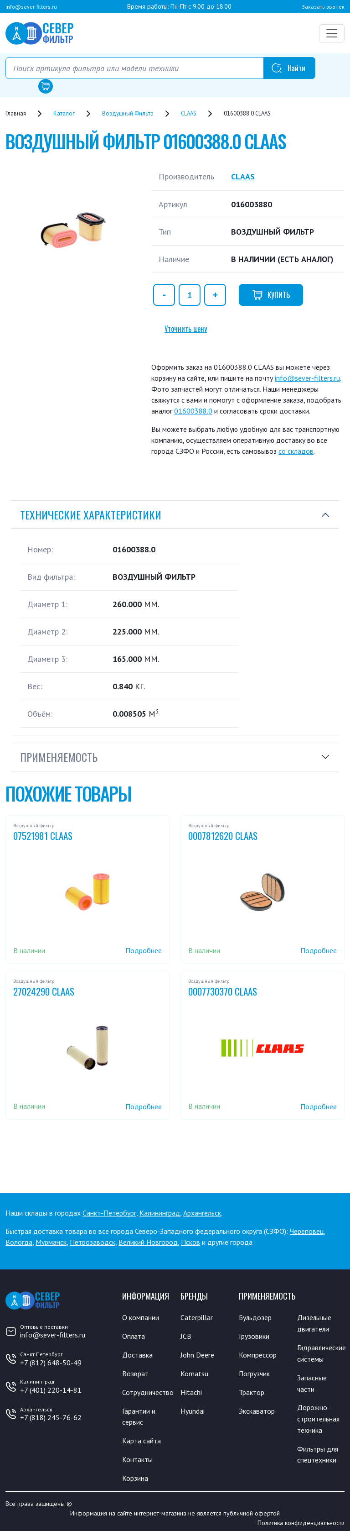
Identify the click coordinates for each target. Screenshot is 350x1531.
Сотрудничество (148, 1390)
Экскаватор (257, 1408)
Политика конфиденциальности (301, 1519)
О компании (140, 1317)
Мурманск (51, 1241)
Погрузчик (255, 1372)
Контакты (137, 1456)
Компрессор (258, 1353)
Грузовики (254, 1335)
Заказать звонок (323, 6)
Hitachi (191, 1390)
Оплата (133, 1335)
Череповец (307, 1230)
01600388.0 (193, 410)
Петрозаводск (92, 1241)
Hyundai (192, 1408)
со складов (296, 450)
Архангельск (202, 1212)
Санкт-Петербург (109, 1212)
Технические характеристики (90, 514)
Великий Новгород (148, 1241)
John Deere (197, 1353)
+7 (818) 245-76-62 (51, 1417)
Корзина (135, 1474)
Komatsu (194, 1372)
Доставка (137, 1353)
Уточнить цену (186, 328)
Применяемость (59, 756)
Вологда (18, 1241)
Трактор (251, 1390)
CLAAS (243, 176)
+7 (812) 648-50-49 (51, 1362)
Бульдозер (255, 1317)
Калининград (159, 1212)
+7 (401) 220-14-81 (51, 1389)
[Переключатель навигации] (332, 33)
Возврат (135, 1372)
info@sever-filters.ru (31, 6)
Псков (190, 1241)
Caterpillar (196, 1317)
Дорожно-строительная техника (318, 1415)
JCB (185, 1335)
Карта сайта (141, 1437)
